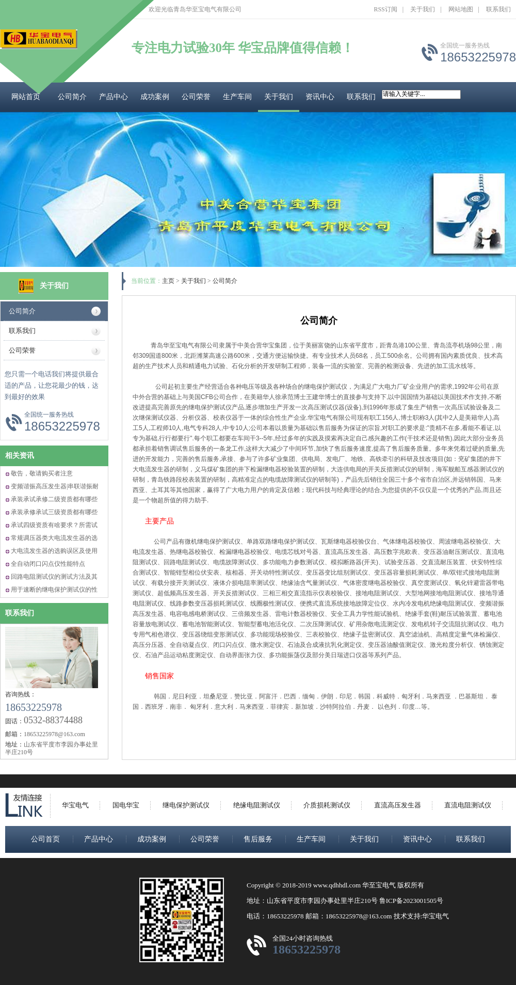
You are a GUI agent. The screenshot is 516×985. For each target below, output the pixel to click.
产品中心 (113, 97)
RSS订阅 (385, 9)
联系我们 (498, 9)
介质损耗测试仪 (326, 805)
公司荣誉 (196, 97)
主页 (168, 280)
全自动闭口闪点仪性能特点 (48, 563)
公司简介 (72, 97)
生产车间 (237, 97)
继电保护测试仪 (186, 805)
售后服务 (258, 839)
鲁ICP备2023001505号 (411, 900)
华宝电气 (75, 805)
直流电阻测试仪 (467, 805)
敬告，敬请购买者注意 (42, 473)
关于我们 (422, 9)
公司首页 (45, 839)
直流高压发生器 (397, 805)
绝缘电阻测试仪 (256, 805)
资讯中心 (319, 97)
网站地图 (460, 9)
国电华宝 (125, 805)
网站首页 (25, 97)
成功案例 (154, 97)
